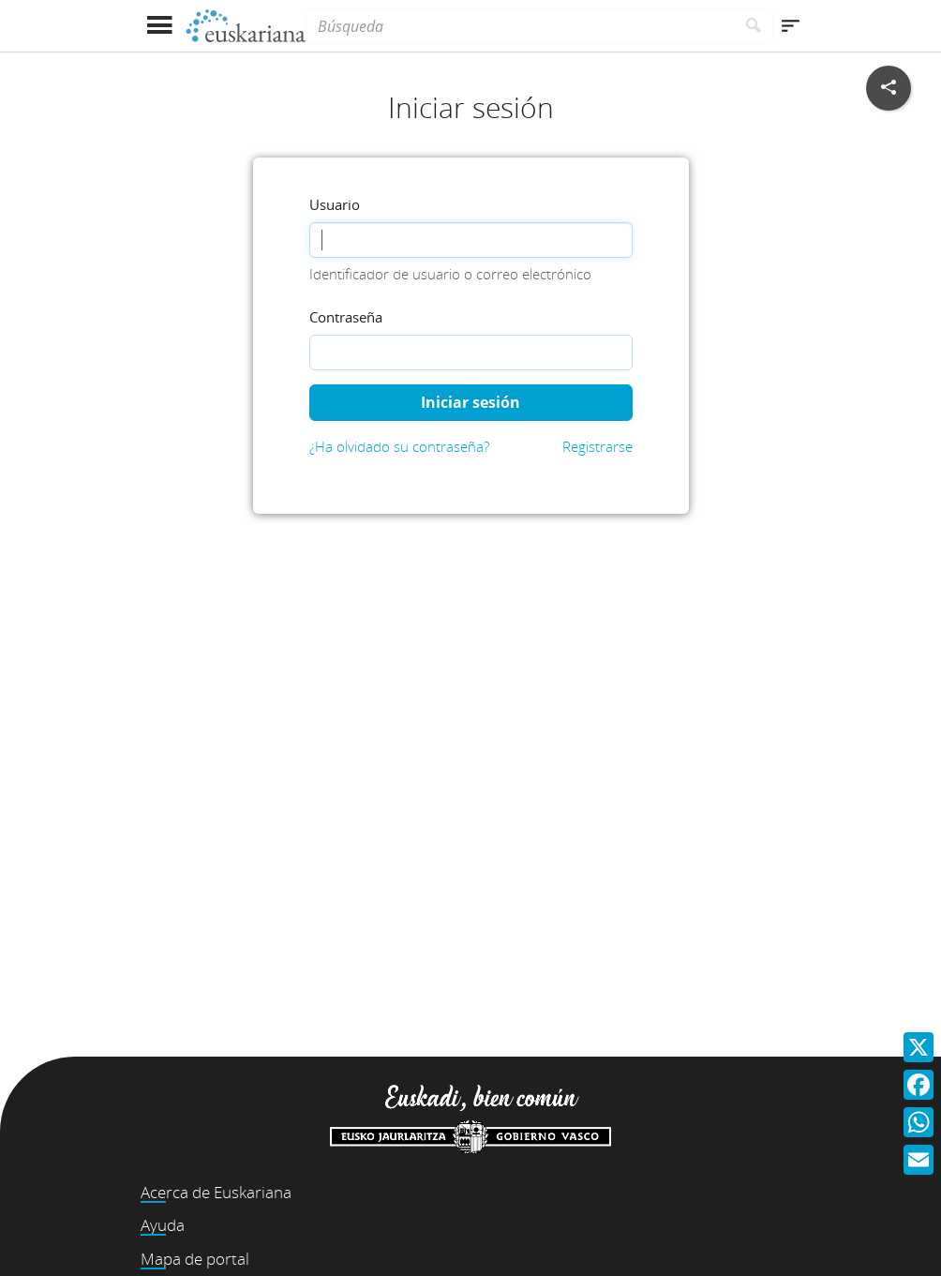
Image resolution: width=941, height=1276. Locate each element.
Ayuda (163, 1225)
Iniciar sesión (470, 402)
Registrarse (597, 446)
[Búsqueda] (520, 26)
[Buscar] (754, 26)
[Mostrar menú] (159, 26)
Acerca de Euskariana (216, 1192)
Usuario (334, 204)
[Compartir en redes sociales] (888, 88)
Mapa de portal (195, 1258)
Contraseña (345, 317)
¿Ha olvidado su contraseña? (399, 446)
